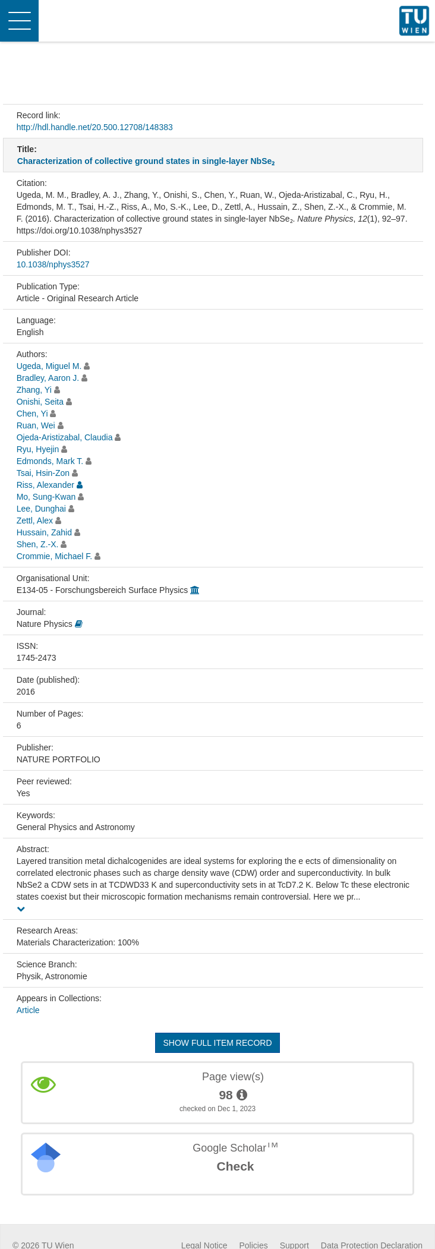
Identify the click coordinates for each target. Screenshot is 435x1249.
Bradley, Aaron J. (48, 378)
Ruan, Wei (36, 425)
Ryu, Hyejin (38, 449)
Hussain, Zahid (44, 532)
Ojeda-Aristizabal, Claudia (65, 437)
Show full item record (217, 1043)
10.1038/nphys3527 (53, 264)
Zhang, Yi (34, 390)
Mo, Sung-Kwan (46, 497)
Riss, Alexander (45, 485)
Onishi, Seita (40, 401)
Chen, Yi (32, 413)
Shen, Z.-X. (38, 544)
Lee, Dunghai (41, 508)
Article (28, 1010)
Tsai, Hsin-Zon (43, 473)
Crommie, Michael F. (55, 556)
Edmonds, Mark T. (50, 461)
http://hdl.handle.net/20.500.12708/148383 (95, 127)
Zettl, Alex (35, 520)
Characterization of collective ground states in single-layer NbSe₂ (146, 161)
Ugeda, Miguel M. (49, 366)
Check (235, 1166)
